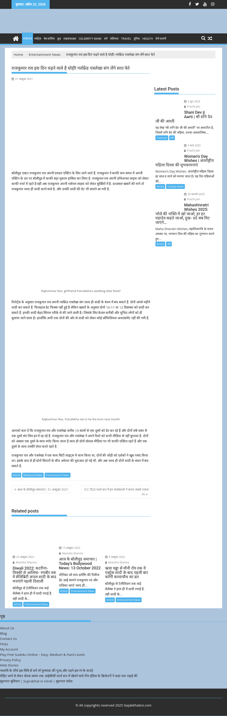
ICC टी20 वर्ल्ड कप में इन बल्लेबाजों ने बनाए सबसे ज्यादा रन (116, 491)
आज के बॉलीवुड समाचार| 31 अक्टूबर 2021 (43, 489)
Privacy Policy (10, 660)
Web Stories (9, 665)
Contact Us (8, 638)
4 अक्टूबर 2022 (115, 557)
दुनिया (137, 38)
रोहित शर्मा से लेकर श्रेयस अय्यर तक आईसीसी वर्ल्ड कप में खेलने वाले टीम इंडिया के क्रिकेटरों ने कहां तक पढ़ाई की (68, 676)
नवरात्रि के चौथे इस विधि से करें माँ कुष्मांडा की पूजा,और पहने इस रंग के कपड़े (46, 670)
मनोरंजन (27, 38)
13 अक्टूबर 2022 (69, 548)
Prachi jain (192, 106)
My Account (9, 649)
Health (147, 38)
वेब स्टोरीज (49, 38)
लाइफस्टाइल (69, 38)
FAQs (4, 644)
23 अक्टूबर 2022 (23, 557)
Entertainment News (57, 475)
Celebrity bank (90, 38)
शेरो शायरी (160, 38)
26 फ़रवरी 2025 (194, 194)
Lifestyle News (175, 186)
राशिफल (114, 38)
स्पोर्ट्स (37, 38)
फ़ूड (59, 38)
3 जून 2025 (192, 101)
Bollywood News (32, 475)
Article (16, 475)
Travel (126, 38)
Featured (162, 137)
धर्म (106, 38)
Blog (3, 633)
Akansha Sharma (25, 562)
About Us (7, 628)
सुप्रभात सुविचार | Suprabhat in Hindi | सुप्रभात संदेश (36, 681)
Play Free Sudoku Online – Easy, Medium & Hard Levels (42, 654)
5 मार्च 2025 (192, 145)
